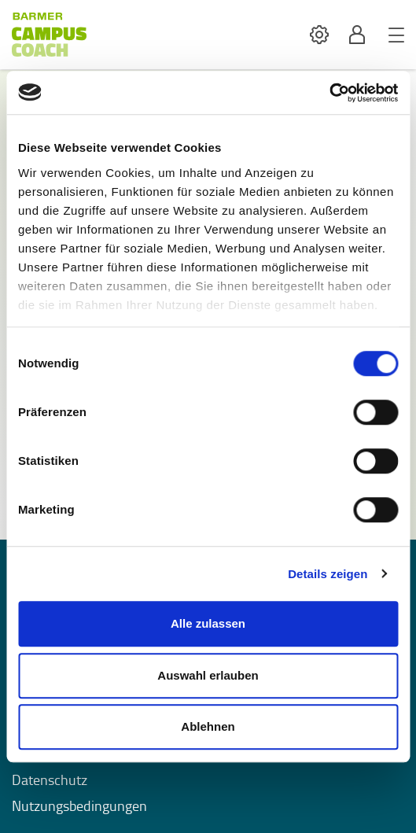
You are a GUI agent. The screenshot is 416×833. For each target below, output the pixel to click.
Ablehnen (207, 726)
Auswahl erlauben (207, 675)
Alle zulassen (208, 623)
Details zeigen (327, 574)
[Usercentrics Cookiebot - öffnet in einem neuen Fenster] (329, 93)
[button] (319, 35)
